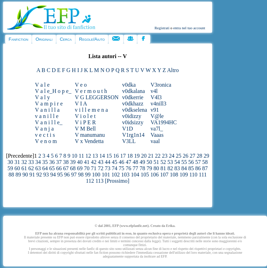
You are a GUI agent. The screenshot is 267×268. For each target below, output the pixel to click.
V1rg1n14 (133, 135)
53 (170, 162)
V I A (81, 104)
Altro (173, 70)
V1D (127, 129)
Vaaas (157, 135)
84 (184, 168)
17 (123, 156)
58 (205, 162)
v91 (155, 110)
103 (125, 175)
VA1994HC (164, 122)
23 (165, 156)
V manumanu (90, 135)
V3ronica (161, 85)
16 (116, 156)
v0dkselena (134, 110)
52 (163, 162)
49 (142, 162)
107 (164, 175)
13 (95, 156)
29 (206, 156)
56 (191, 162)
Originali (43, 39)
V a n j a (44, 129)
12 (88, 156)
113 (99, 181)
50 (149, 162)
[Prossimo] (117, 181)
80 (156, 168)
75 (121, 168)
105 (144, 175)
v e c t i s (45, 135)
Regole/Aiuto (92, 39)
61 (24, 168)
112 (90, 181)
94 (53, 175)
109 (183, 175)
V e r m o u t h (91, 91)
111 (203, 175)
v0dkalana (133, 91)
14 (102, 156)
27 (192, 156)
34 (38, 162)
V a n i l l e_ (49, 122)
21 (151, 156)
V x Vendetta (89, 141)
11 (81, 156)
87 (205, 168)
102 (115, 175)
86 (198, 168)
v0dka (129, 85)
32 (24, 162)
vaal (155, 141)
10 (74, 156)
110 (193, 175)
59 (10, 168)
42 (94, 162)
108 (174, 175)
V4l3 (156, 97)
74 (115, 168)
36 (52, 162)
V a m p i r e (49, 104)
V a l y (42, 97)
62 (31, 168)
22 (158, 156)
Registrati (161, 28)
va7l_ (157, 129)
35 (45, 162)
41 (87, 162)
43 (101, 162)
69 (80, 168)
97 (73, 175)
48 (135, 162)
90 (25, 175)
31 (17, 162)
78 (142, 168)
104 (135, 175)
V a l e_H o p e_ (53, 91)
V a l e (42, 85)
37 (59, 162)
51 (156, 162)
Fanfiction (18, 39)
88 (11, 175)
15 (109, 156)
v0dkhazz (132, 104)
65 (52, 168)
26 (185, 156)
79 (149, 168)
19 (137, 156)
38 (66, 162)
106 (154, 175)
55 (184, 162)
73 (108, 168)
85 (191, 168)
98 (80, 175)
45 (115, 162)
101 (106, 175)
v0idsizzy (132, 122)
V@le (157, 116)
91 (32, 175)
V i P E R (85, 122)
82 (170, 168)
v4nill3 (158, 104)
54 (177, 162)
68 (73, 168)
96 (67, 175)
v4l (154, 91)
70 (87, 168)
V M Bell (85, 129)
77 (135, 168)
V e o (81, 85)
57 (198, 162)
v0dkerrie (132, 97)
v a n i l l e (47, 116)
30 (10, 162)
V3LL (129, 141)
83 (177, 168)
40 (80, 162)
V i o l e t (85, 116)
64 (45, 168)
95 (60, 175)
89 (18, 175)
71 (94, 168)
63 (38, 168)
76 (128, 168)
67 (66, 168)
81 (163, 168)
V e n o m (46, 141)
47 (128, 162)
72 (101, 168)
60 (17, 168)
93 (46, 175)
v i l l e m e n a (91, 110)
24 (172, 156)
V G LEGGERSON (97, 97)
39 (73, 162)
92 (39, 175)
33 (31, 162)
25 (178, 156)
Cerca (66, 39)
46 (121, 162)
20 (144, 156)
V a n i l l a (47, 110)
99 (87, 175)
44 (108, 162)
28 (199, 156)
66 (59, 168)
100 (96, 175)
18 (130, 156)
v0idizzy (131, 116)
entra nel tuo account (189, 28)
